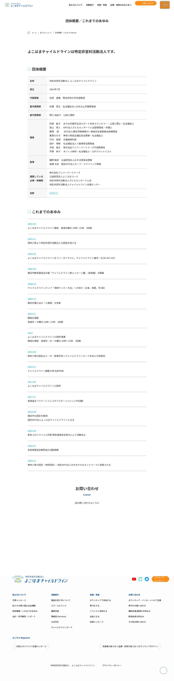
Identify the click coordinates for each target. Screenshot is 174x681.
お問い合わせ (134, 594)
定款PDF (53, 193)
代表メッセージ (19, 600)
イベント (36, 646)
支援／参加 (90, 6)
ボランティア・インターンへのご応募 (145, 600)
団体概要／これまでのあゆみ (25, 611)
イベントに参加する (98, 611)
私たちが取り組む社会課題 (24, 605)
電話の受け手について (60, 600)
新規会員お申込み (136, 616)
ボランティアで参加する (100, 600)
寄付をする (95, 605)
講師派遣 (55, 611)
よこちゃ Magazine (21, 637)
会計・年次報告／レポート (24, 616)
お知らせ (23, 646)
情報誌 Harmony (58, 616)
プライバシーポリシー (112, 665)
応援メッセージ (96, 621)
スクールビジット (59, 605)
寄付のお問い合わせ (137, 605)
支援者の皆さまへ (97, 646)
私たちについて (64, 6)
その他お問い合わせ (137, 621)
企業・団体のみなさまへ (109, 6)
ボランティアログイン (145, 646)
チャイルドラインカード (61, 627)
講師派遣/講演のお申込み (140, 611)
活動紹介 (78, 6)
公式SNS (55, 621)
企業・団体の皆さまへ (120, 646)
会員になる (95, 616)
